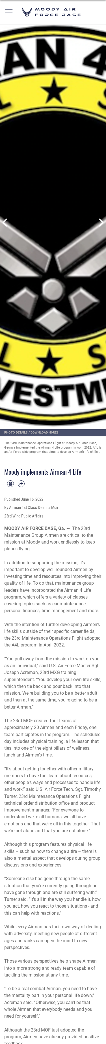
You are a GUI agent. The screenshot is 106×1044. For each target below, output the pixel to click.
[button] (9, 12)
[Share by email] (21, 483)
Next (101, 222)
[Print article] (10, 483)
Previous (5, 222)
